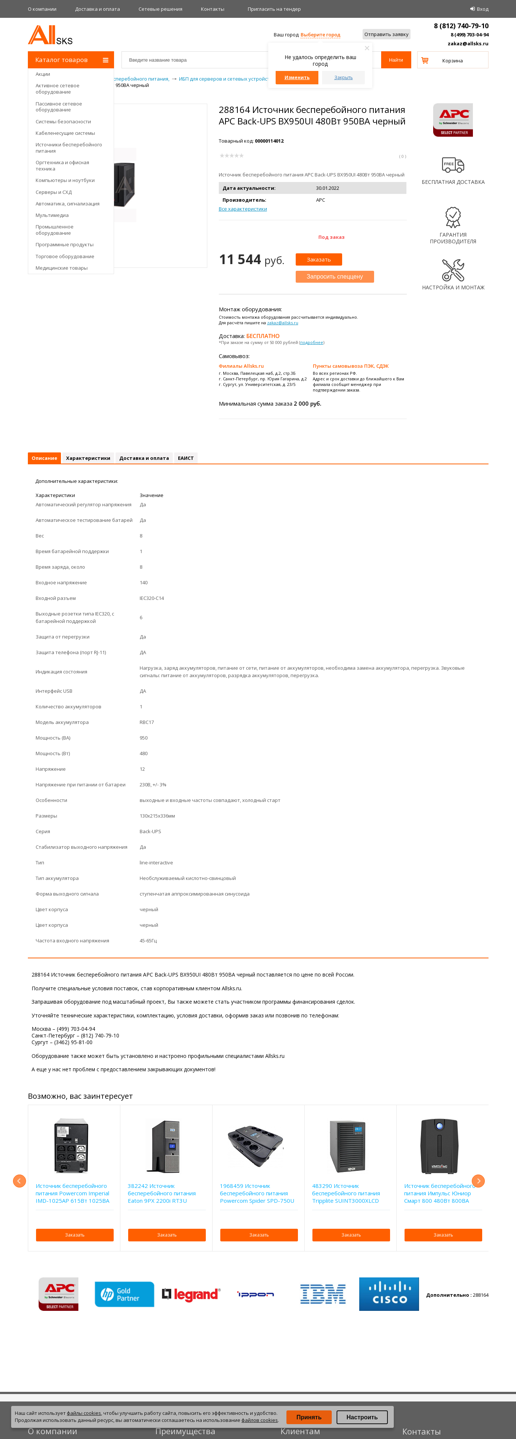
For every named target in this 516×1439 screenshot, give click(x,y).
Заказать (319, 259)
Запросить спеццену (335, 276)
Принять (309, 1417)
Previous (19, 1181)
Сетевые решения (160, 9)
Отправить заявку (386, 34)
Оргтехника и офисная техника (62, 165)
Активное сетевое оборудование (57, 88)
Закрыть (343, 77)
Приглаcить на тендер (274, 9)
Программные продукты (65, 244)
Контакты (212, 9)
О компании (42, 9)
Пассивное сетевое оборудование (59, 106)
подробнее (311, 342)
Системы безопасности (63, 121)
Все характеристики (243, 208)
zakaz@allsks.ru (468, 43)
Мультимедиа (52, 215)
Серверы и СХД (54, 192)
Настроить (362, 1417)
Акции (43, 74)
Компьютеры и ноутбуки (65, 180)
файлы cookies (84, 1413)
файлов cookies (259, 1420)
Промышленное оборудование (55, 229)
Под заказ (331, 237)
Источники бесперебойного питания (69, 147)
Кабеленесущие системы (65, 133)
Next (478, 1181)
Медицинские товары (62, 267)
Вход (483, 9)
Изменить (297, 77)
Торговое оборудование (65, 256)
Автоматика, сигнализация (68, 203)
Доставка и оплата (97, 9)
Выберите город (320, 34)
